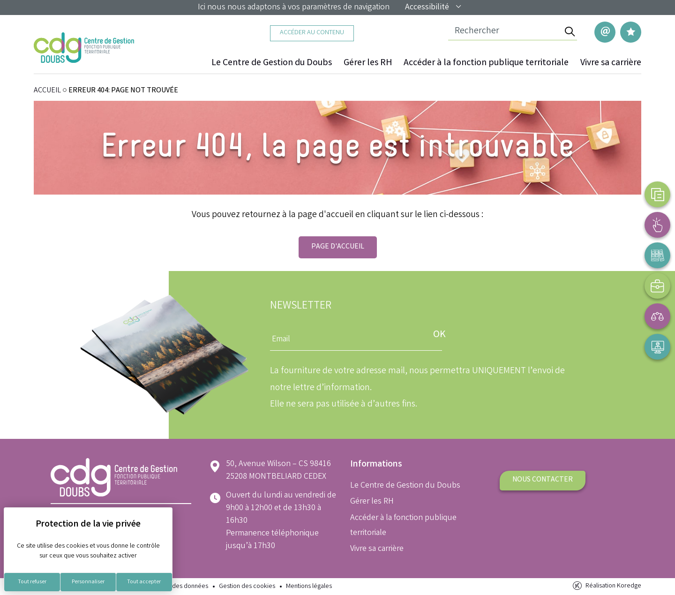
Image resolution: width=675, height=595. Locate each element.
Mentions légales (309, 587)
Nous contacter (542, 479)
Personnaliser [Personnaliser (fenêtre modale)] (88, 582)
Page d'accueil (337, 246)
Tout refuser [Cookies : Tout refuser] (32, 582)
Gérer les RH (368, 63)
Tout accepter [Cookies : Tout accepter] (144, 582)
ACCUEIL (47, 90)
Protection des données (175, 587)
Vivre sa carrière (610, 63)
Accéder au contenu (312, 33)
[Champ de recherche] (505, 31)
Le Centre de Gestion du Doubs (271, 63)
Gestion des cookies (247, 587)
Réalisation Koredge (606, 586)
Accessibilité (433, 7)
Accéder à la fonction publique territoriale (486, 63)
